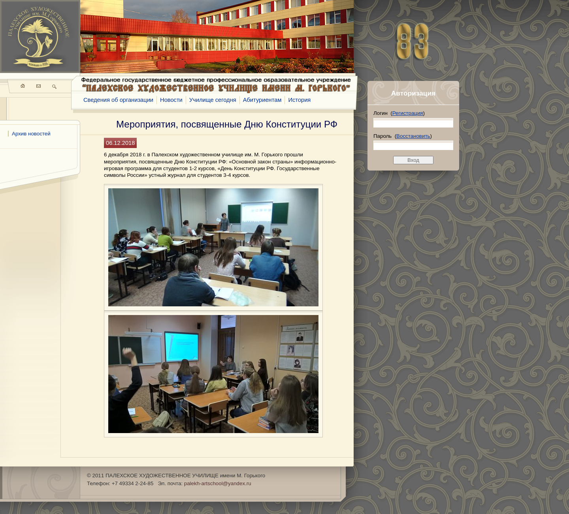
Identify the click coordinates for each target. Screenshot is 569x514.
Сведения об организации (118, 100)
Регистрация (407, 113)
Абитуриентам (262, 100)
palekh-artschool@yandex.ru (217, 483)
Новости (171, 100)
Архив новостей (31, 134)
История (299, 100)
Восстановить (413, 136)
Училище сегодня (212, 100)
